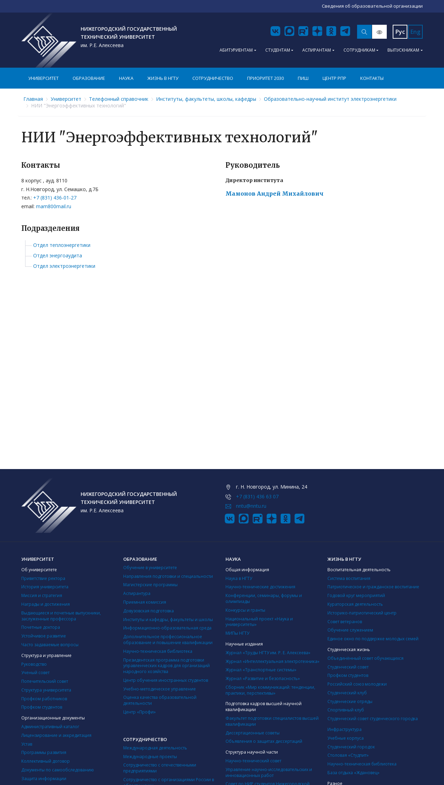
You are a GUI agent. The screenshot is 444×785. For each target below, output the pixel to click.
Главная (33, 99)
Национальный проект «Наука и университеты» (259, 622)
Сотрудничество (212, 78)
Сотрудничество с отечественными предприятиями (159, 768)
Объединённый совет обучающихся (365, 658)
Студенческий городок (351, 747)
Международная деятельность (155, 748)
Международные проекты (150, 757)
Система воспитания (348, 578)
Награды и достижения (45, 604)
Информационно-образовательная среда (167, 628)
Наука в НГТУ (238, 578)
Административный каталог (50, 727)
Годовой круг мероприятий (356, 595)
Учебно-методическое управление (159, 689)
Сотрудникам (359, 50)
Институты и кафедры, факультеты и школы (168, 619)
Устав (26, 744)
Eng (415, 32)
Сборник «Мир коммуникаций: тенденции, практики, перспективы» (270, 690)
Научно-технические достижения (260, 587)
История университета (44, 587)
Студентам (277, 50)
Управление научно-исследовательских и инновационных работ (268, 772)
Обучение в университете (150, 568)
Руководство (34, 664)
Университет (43, 78)
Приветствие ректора (43, 578)
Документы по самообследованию (57, 770)
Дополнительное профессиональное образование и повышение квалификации (168, 640)
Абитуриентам (236, 50)
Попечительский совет (44, 681)
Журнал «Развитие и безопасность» (262, 678)
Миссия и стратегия (41, 595)
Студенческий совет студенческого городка (372, 719)
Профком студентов (41, 707)
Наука (126, 78)
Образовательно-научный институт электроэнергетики (330, 99)
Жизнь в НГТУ (162, 78)
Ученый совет (35, 672)
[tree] (222, 256)
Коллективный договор (45, 761)
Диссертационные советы (252, 733)
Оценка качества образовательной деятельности (160, 700)
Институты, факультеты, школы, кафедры (206, 99)
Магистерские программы (150, 585)
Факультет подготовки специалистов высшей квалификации (272, 721)
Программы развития (43, 752)
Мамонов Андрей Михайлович (274, 193)
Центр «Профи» (139, 712)
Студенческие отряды (349, 701)
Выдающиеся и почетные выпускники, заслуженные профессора (61, 616)
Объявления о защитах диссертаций (263, 741)
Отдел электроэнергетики (64, 266)
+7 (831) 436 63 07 (257, 496)
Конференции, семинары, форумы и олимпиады (263, 598)
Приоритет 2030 (265, 78)
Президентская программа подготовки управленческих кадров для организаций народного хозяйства (166, 666)
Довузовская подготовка (148, 611)
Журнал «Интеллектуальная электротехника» (272, 661)
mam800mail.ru (53, 206)
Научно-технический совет (253, 761)
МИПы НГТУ (237, 633)
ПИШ (303, 78)
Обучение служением (350, 630)
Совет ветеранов (344, 622)
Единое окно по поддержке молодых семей (373, 639)
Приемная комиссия (144, 602)
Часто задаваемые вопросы (50, 645)
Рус (400, 32)
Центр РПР (334, 78)
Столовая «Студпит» (348, 755)
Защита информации (43, 779)
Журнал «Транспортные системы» (260, 670)
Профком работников (44, 699)
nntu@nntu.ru (251, 506)
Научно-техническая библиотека (157, 651)
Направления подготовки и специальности (168, 576)
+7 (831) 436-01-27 (54, 197)
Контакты (372, 78)
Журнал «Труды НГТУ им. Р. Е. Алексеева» (267, 653)
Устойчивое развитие (43, 636)
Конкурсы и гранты (245, 610)
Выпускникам (403, 50)
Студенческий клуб (347, 693)
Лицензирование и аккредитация (56, 735)
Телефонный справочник (118, 99)
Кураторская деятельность (355, 604)
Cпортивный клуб (345, 710)
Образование (89, 78)
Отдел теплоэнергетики (61, 245)
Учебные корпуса (345, 738)
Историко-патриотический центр (362, 613)
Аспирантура (136, 593)
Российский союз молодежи (357, 684)
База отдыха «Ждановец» (353, 773)
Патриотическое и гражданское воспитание (373, 587)
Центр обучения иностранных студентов (165, 680)
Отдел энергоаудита (57, 255)
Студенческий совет (348, 667)
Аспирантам (316, 50)
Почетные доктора (40, 627)
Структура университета (46, 690)
